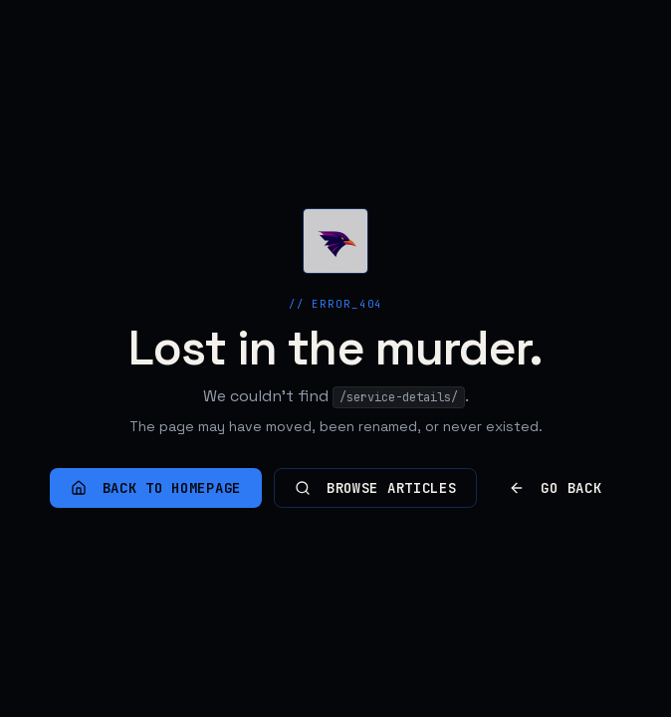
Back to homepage (156, 488)
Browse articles (376, 488)
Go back (555, 488)
